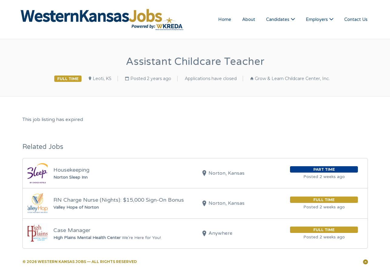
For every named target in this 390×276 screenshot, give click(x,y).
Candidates (277, 19)
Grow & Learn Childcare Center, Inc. (292, 78)
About (248, 19)
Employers (317, 19)
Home (224, 19)
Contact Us (356, 19)
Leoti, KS (102, 78)
